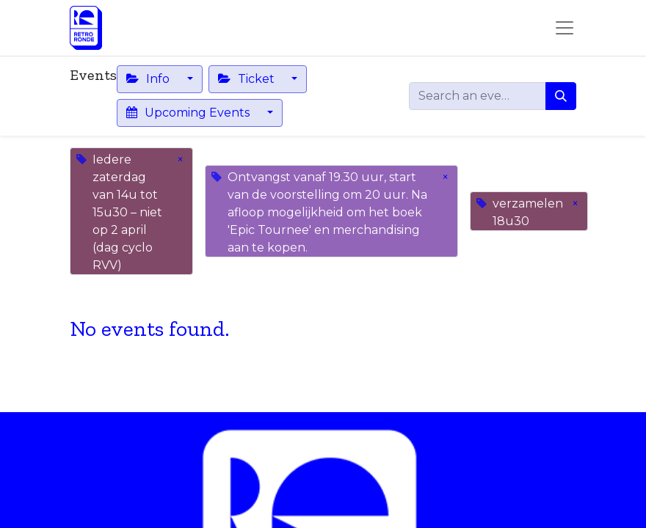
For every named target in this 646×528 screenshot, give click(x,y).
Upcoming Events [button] (189, 113)
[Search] (560, 96)
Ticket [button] (247, 79)
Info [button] (149, 79)
